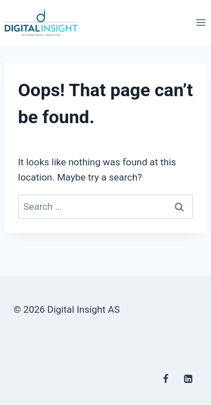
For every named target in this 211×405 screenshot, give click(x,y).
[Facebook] (166, 378)
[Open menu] (200, 22)
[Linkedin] (187, 378)
